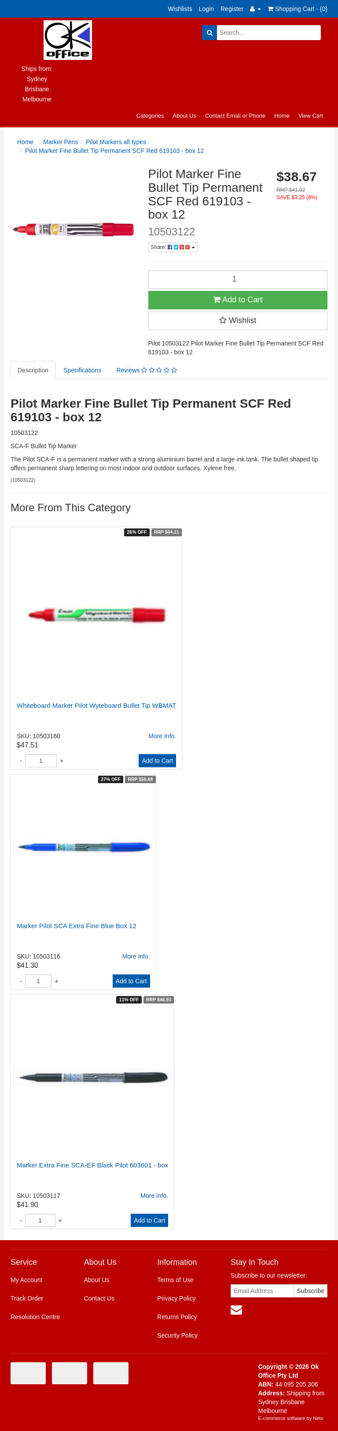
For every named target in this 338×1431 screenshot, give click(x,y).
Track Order (27, 1298)
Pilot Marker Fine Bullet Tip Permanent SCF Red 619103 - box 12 (114, 150)
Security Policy (177, 1335)
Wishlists (180, 8)
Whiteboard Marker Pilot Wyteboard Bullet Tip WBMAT (96, 705)
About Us (184, 115)
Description (33, 370)
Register (231, 8)
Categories (150, 115)
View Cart (310, 115)
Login (206, 8)
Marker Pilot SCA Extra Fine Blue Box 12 (76, 925)
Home (282, 115)
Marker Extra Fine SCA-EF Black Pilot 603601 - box (92, 1165)
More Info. (162, 736)
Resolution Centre (35, 1316)
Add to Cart (237, 299)
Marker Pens (60, 141)
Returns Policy (177, 1316)
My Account (26, 1279)
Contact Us (99, 1298)
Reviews (146, 370)
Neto (318, 1418)
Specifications (82, 370)
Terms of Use (175, 1279)
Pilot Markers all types (116, 141)
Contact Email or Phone (235, 115)
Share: (173, 247)
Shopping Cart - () (297, 8)
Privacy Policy (176, 1298)
